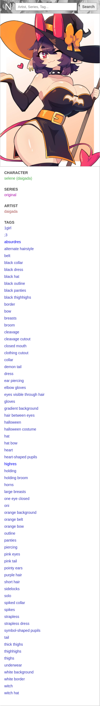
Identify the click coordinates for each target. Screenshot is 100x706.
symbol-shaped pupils (22, 630)
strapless (11, 616)
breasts (10, 318)
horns (9, 485)
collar (8, 360)
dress (8, 374)
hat (6, 436)
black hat (11, 276)
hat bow (10, 443)
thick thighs (13, 644)
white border (14, 679)
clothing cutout (16, 353)
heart (8, 450)
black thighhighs (17, 297)
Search (88, 7)
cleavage (11, 332)
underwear (13, 665)
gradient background (21, 408)
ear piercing (14, 380)
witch (8, 686)
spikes (9, 610)
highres (10, 464)
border (9, 304)
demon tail (13, 367)
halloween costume (20, 429)
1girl (7, 228)
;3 (5, 235)
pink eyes (12, 554)
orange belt (13, 519)
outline (9, 533)
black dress (13, 269)
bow (7, 311)
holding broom (16, 478)
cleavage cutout (17, 339)
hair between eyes (19, 415)
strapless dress (16, 623)
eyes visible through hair (24, 394)
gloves (9, 401)
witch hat (11, 693)
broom (9, 325)
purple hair (13, 575)
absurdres (12, 242)
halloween (12, 422)
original (10, 195)
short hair (12, 582)
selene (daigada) (18, 178)
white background (19, 672)
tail (6, 637)
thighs (9, 658)
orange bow (14, 526)
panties (10, 540)
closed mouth (15, 346)
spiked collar (14, 603)
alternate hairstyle (19, 249)
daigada (11, 211)
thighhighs (12, 651)
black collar (13, 263)
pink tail (10, 561)
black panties (15, 290)
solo (7, 596)
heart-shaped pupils (20, 457)
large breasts (15, 492)
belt (7, 256)
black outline (14, 283)
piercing (10, 547)
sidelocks (12, 589)
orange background (20, 512)
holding (10, 471)
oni (6, 505)
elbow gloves (15, 387)
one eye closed (16, 498)
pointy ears (13, 568)
